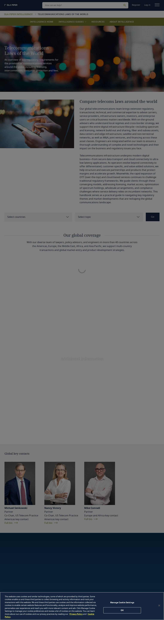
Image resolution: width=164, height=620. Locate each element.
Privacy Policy (76, 614)
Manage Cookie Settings (122, 602)
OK (122, 610)
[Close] (159, 605)
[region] (82, 606)
